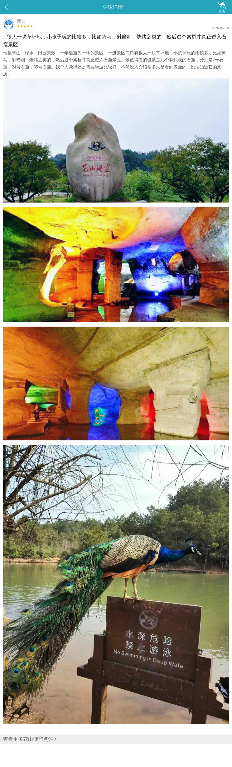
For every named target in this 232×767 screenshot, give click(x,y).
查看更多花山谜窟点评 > (30, 739)
